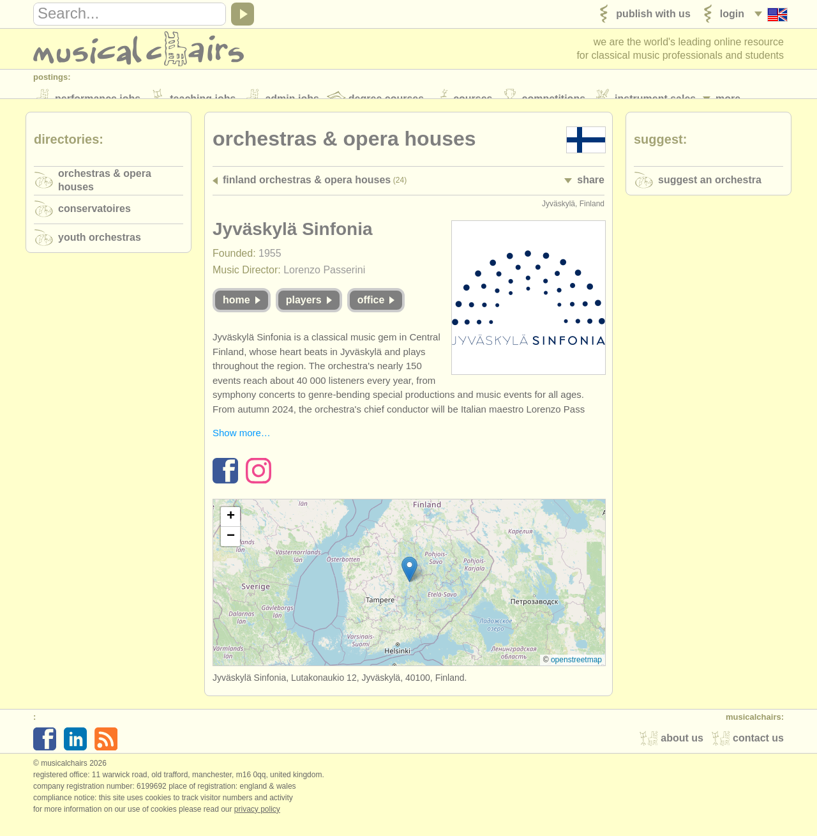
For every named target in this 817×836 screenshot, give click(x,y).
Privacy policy (257, 822)
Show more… (242, 446)
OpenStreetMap (576, 673)
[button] (409, 583)
